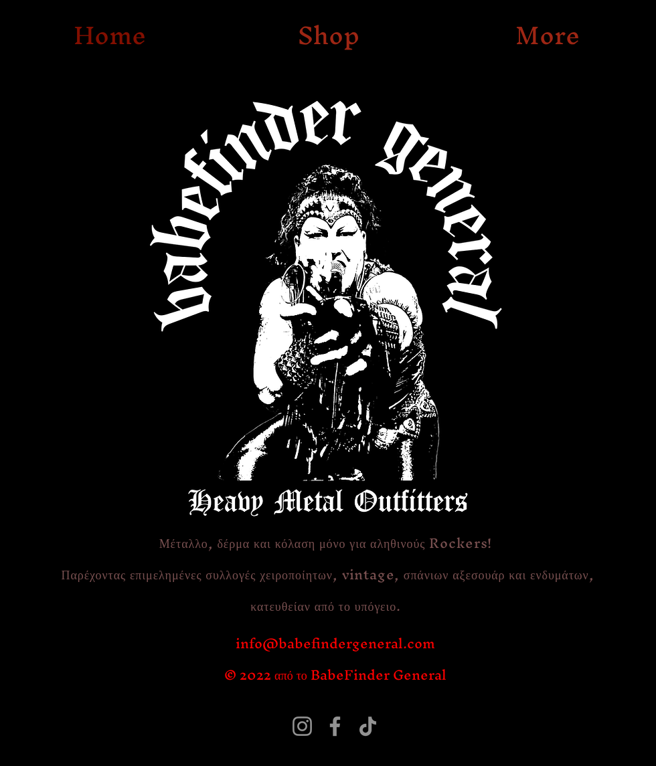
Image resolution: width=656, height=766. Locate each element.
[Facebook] (335, 726)
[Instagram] (302, 726)
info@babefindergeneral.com (335, 643)
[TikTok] (368, 726)
